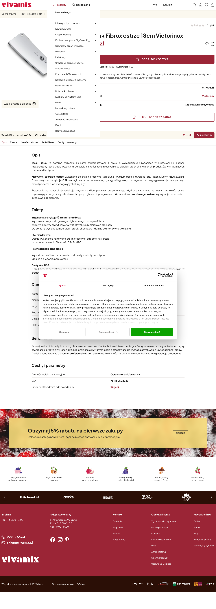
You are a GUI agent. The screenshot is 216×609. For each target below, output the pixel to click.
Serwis (153, 4)
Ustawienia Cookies (161, 563)
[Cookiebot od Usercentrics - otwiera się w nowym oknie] (160, 275)
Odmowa (64, 332)
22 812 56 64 (16, 537)
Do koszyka (206, 135)
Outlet (140, 4)
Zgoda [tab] (62, 285)
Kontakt (167, 4)
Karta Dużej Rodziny (161, 539)
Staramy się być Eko (204, 545)
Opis (4, 142)
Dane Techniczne (29, 142)
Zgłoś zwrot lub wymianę (163, 521)
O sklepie (117, 521)
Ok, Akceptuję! (152, 332)
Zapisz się (180, 433)
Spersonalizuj (108, 332)
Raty (153, 545)
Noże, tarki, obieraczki (31, 13)
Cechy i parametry (66, 142)
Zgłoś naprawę (158, 551)
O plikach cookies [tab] (154, 285)
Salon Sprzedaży (159, 557)
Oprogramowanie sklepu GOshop (68, 584)
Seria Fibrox (48, 142)
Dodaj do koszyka (155, 59)
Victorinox (208, 96)
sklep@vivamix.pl (20, 542)
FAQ (196, 533)
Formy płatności (159, 527)
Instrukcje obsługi (202, 539)
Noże (49, 13)
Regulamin (118, 527)
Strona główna (9, 13)
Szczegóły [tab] (108, 285)
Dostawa (155, 533)
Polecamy (105, 4)
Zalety (13, 142)
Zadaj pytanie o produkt (17, 103)
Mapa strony (119, 539)
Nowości (122, 4)
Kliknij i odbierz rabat (155, 117)
